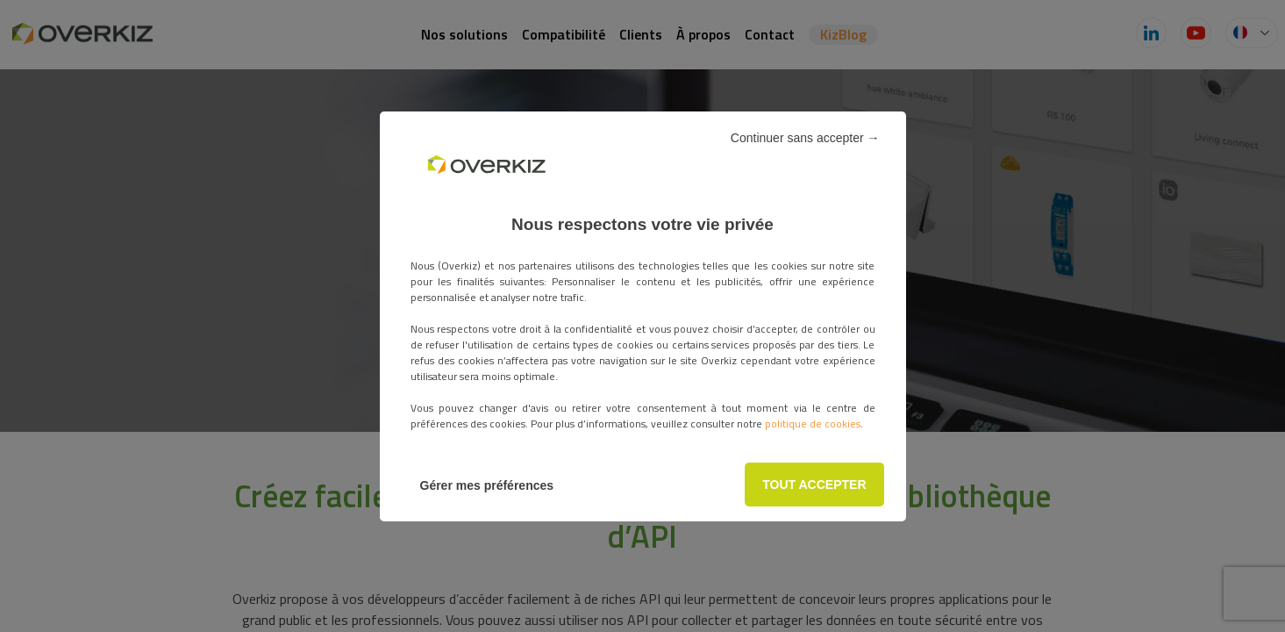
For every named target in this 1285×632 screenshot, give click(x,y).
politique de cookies (812, 423)
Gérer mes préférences (487, 485)
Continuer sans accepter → (805, 138)
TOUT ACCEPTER (814, 485)
